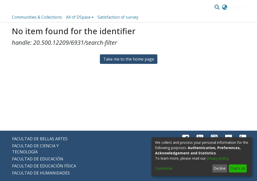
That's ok (237, 168)
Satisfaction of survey (118, 17)
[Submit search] (217, 7)
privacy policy (217, 158)
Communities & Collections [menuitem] (37, 17)
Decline (220, 168)
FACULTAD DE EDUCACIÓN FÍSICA (44, 166)
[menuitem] (225, 7)
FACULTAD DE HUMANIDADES (41, 173)
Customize (163, 168)
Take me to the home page (128, 59)
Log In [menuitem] (236, 7)
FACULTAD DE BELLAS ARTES (40, 139)
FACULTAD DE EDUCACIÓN (37, 159)
